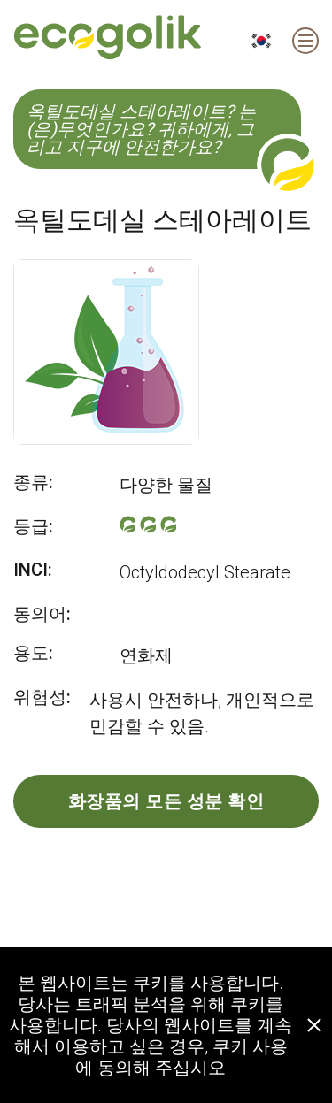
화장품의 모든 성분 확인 (166, 801)
